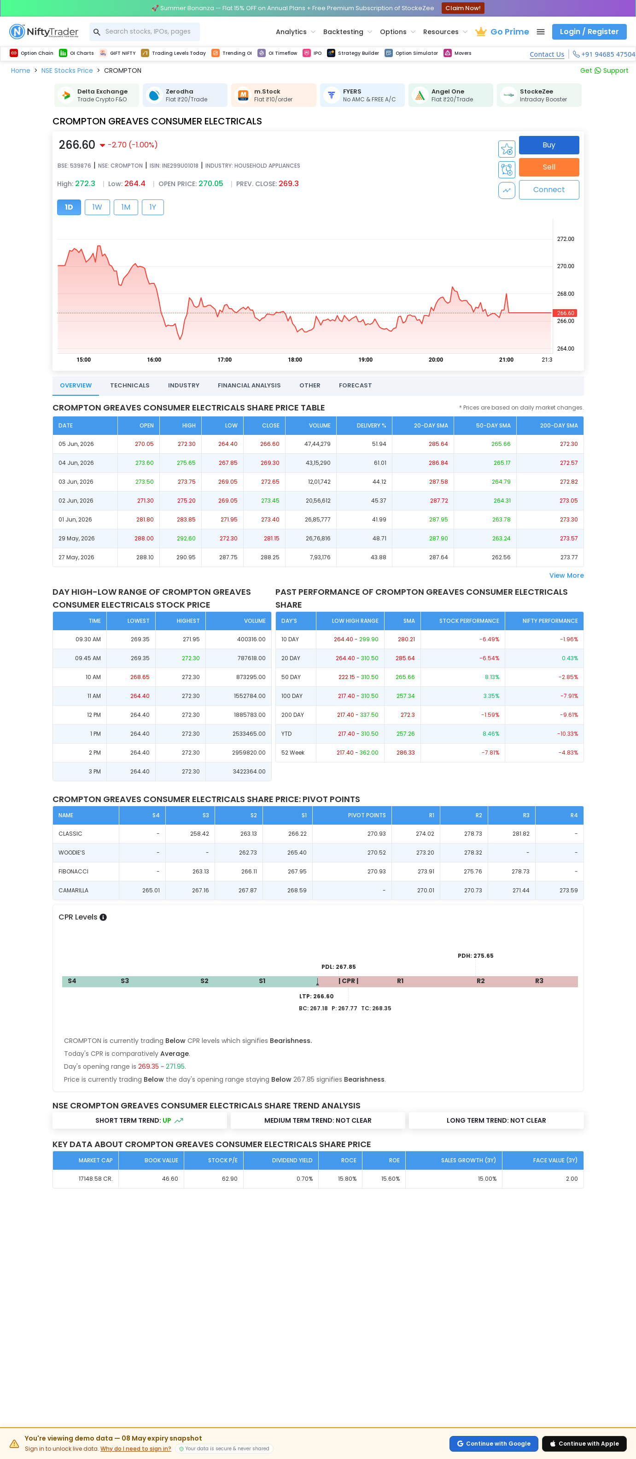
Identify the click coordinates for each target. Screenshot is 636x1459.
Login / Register (589, 31)
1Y (153, 207)
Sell (549, 167)
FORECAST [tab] (355, 385)
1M (126, 207)
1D (69, 207)
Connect (549, 189)
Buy (549, 145)
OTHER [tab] (310, 385)
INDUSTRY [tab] (183, 385)
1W (97, 207)
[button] (20, 70)
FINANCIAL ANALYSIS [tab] (249, 385)
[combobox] (144, 32)
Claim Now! (463, 8)
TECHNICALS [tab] (130, 385)
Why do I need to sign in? (135, 1449)
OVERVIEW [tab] (76, 385)
